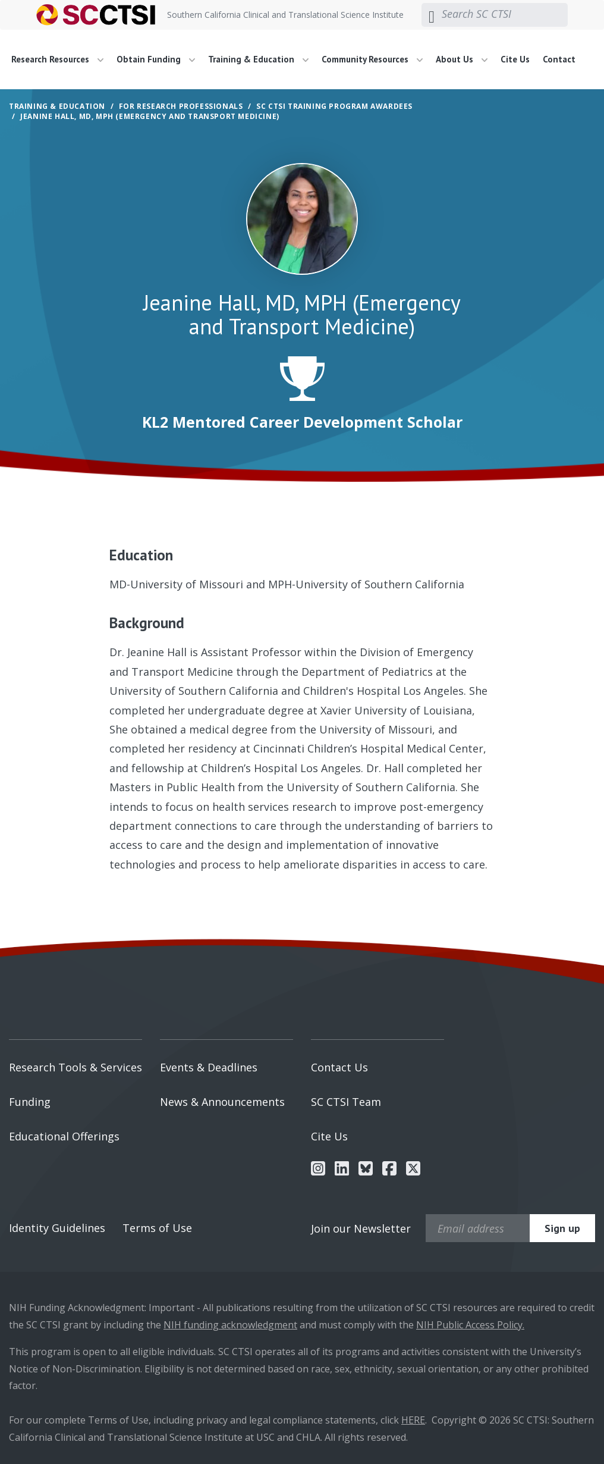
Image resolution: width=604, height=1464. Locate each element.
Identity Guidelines (57, 1228)
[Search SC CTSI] (505, 14)
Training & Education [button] (258, 59)
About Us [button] (461, 59)
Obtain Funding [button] (156, 59)
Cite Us (515, 59)
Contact (559, 59)
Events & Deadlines (208, 1067)
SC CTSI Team (346, 1102)
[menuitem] (62, 59)
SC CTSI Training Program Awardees (334, 106)
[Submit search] (431, 15)
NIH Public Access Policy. (470, 1324)
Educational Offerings (64, 1136)
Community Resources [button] (372, 59)
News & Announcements (222, 1102)
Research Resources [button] (57, 59)
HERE (413, 1420)
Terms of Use (157, 1228)
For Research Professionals (181, 106)
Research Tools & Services (75, 1067)
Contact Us (339, 1067)
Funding (30, 1102)
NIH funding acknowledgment (230, 1324)
